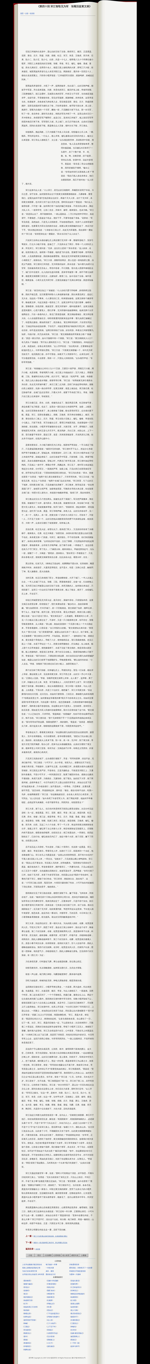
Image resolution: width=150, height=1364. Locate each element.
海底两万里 (28, 1300)
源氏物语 (50, 1346)
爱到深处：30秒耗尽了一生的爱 (80, 1268)
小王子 (49, 1343)
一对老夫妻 (50, 1268)
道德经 (26, 1290)
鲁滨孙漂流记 (76, 1313)
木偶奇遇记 (75, 1320)
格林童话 (50, 1297)
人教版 (83, 1255)
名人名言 (65, 1255)
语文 (39, 1255)
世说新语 (27, 1330)
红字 (25, 1304)
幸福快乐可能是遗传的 (77, 1271)
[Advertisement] (57, 33)
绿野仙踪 (27, 1317)
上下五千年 (51, 1327)
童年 (25, 1336)
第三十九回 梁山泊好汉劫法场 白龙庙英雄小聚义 (51, 1236)
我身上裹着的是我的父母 (31, 1268)
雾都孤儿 (50, 1340)
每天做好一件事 (51, 1264)
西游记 (73, 1340)
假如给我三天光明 (30, 1307)
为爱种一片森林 (75, 1274)
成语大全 (74, 1255)
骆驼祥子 (74, 1317)
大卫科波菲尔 (76, 1287)
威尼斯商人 (75, 1336)
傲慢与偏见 (28, 1284)
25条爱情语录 (74, 1264)
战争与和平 (75, 1346)
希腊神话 (27, 1343)
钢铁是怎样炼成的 (77, 1294)
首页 (21, 13)
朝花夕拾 (50, 1287)
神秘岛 (73, 1327)
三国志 (26, 1327)
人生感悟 (48, 1255)
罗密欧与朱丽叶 (53, 1317)
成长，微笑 (50, 1271)
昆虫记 (49, 1310)
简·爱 (49, 1307)
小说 (26, 13)
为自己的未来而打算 (29, 1271)
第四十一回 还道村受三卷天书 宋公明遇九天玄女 (51, 1243)
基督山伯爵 (75, 1304)
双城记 (49, 1330)
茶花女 (26, 1287)
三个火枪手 (51, 1323)
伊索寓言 (27, 1346)
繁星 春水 (50, 1290)
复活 (25, 1294)
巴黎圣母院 (51, 1284)
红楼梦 (49, 1300)
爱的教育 (27, 1281)
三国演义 (74, 1323)
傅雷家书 (50, 1294)
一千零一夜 (75, 1343)
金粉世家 (74, 1307)
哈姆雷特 (74, 1297)
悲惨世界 (74, 1284)
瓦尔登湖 (50, 1336)
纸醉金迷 (27, 1350)
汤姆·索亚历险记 (77, 1333)
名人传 (49, 1320)
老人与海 (74, 1310)
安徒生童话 (75, 1281)
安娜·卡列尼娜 (52, 1281)
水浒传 (32, 13)
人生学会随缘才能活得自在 (32, 1264)
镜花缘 (26, 1310)
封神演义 (74, 1290)
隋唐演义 (27, 1333)
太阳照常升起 (52, 1333)
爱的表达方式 (51, 1274)
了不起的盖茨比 (53, 1313)
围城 (25, 1340)
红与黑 (73, 1300)
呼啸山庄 (50, 1304)
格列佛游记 (28, 1297)
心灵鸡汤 (56, 1255)
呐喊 (25, 1323)
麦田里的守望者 (29, 1320)
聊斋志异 (27, 1313)
